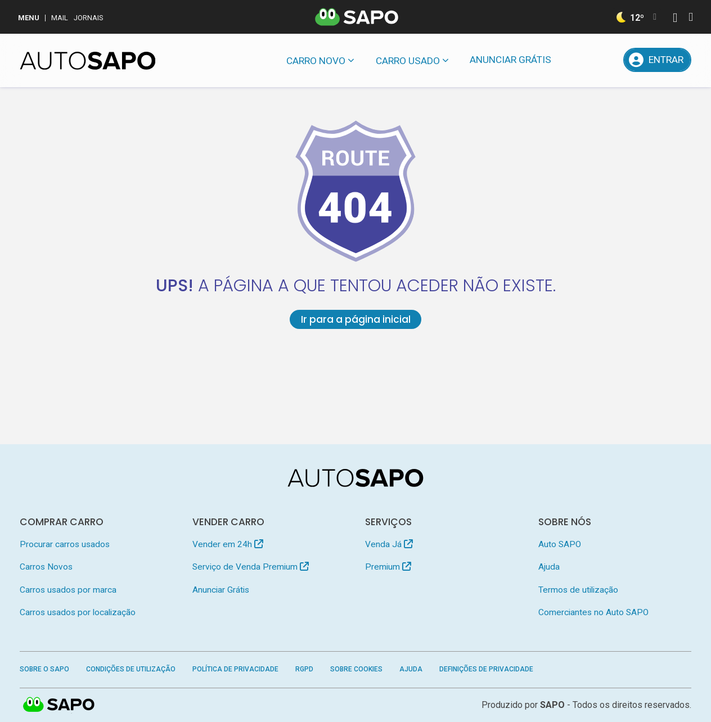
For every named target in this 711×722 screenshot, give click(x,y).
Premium (388, 567)
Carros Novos (46, 567)
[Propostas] (606, 60)
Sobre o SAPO (44, 669)
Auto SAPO (559, 544)
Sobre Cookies (356, 669)
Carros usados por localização (78, 612)
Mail (59, 17)
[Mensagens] (577, 60)
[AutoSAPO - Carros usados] (88, 60)
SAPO (59, 705)
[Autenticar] (675, 18)
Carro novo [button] (315, 60)
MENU (28, 17)
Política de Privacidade (235, 669)
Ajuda (549, 567)
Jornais (89, 17)
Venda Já (389, 544)
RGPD (304, 669)
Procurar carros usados (65, 544)
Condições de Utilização (131, 669)
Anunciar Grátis (510, 59)
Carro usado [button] (408, 60)
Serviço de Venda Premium (250, 567)
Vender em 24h (227, 544)
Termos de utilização (578, 590)
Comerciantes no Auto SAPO (593, 612)
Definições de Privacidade (486, 669)
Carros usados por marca (68, 590)
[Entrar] (657, 60)
